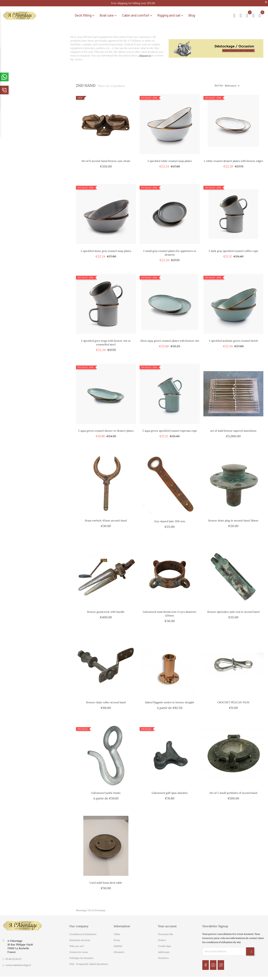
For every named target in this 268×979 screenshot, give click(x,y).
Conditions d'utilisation (82, 931)
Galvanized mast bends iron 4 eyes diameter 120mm (170, 610)
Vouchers (163, 955)
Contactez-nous (78, 949)
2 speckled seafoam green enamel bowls (233, 338)
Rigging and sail (170, 14)
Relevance (230, 82)
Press (117, 937)
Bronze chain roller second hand (106, 699)
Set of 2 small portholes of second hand (233, 790)
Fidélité (118, 943)
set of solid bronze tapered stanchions (233, 427)
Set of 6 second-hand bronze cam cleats (106, 158)
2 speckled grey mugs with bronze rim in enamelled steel (106, 339)
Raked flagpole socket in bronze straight (169, 699)
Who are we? (76, 943)
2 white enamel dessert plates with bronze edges (233, 158)
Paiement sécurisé (79, 937)
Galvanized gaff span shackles (170, 790)
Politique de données (81, 955)
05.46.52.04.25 (13, 956)
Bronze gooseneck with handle (106, 609)
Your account (167, 923)
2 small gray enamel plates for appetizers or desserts (169, 249)
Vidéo (117, 931)
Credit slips (164, 943)
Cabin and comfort (137, 14)
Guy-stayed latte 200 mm (169, 518)
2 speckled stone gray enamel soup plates (106, 248)
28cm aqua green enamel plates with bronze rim (169, 338)
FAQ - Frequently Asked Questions (88, 961)
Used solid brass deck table (106, 880)
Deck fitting (85, 14)
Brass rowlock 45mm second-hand (106, 517)
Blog (192, 14)
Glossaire (119, 949)
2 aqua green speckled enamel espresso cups (169, 427)
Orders (162, 937)
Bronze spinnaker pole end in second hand (233, 609)
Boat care (108, 14)
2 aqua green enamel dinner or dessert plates (105, 427)
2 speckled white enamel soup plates (169, 158)
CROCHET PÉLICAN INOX (233, 699)
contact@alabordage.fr (18, 962)
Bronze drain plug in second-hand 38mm (233, 517)
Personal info (165, 931)
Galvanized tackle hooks (105, 790)
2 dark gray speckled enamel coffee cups (233, 248)
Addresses (164, 949)
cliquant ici (145, 52)
